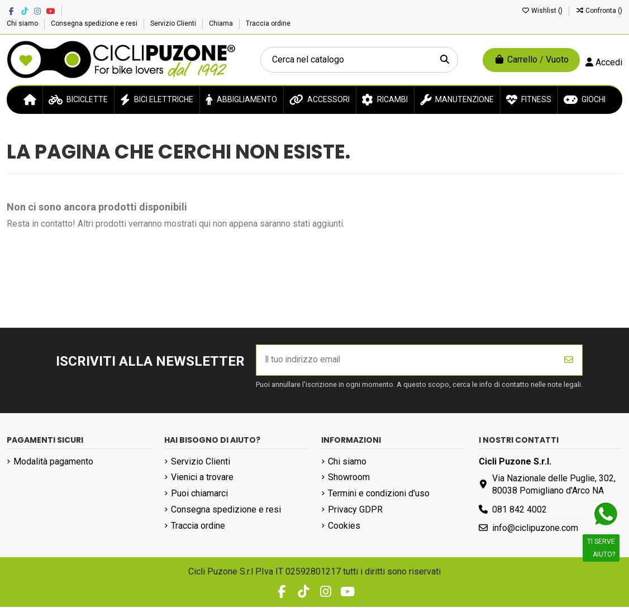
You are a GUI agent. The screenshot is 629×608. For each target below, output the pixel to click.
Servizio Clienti (174, 23)
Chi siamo (23, 23)
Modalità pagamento (53, 462)
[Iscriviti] (568, 360)
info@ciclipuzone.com (535, 529)
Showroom (349, 478)
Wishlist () (542, 11)
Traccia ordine (268, 23)
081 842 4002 (519, 510)
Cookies (344, 526)
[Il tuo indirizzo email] (406, 360)
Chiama (222, 23)
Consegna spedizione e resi (95, 23)
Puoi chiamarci (199, 494)
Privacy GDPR (355, 510)
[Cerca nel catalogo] (444, 60)
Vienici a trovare (202, 478)
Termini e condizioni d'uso (379, 494)
